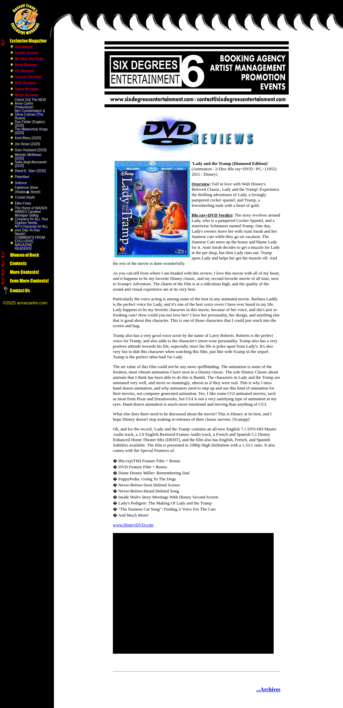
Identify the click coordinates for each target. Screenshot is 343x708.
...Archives (268, 689)
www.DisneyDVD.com (133, 524)
